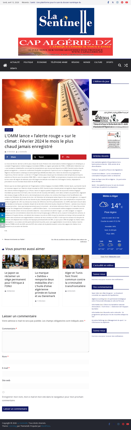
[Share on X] (45, 157)
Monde (86, 62)
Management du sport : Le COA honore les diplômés (109, 321)
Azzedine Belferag (98, 320)
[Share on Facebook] (18, 157)
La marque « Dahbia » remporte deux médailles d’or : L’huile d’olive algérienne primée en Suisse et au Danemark (45, 284)
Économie (42, 62)
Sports (109, 62)
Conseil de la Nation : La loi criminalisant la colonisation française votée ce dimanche (106, 175)
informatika (96, 305)
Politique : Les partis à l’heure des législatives (107, 170)
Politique (28, 62)
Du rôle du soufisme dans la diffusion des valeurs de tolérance (70, 241)
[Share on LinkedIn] (2, 215)
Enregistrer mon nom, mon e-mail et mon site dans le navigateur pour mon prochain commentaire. (42, 398)
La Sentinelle (22, 152)
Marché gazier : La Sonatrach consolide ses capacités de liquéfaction (107, 294)
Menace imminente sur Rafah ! (13, 239)
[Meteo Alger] (110, 241)
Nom (5, 356)
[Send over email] (2, 220)
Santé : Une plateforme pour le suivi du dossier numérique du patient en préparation (108, 186)
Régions (75, 62)
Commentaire (9, 328)
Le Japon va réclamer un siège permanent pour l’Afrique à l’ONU (15, 279)
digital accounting (98, 299)
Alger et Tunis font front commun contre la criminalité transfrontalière (75, 279)
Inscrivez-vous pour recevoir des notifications (107, 279)
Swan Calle (95, 293)
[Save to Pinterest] (73, 157)
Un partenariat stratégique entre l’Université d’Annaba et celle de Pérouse (109, 300)
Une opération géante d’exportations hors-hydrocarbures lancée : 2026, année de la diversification (106, 164)
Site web (6, 380)
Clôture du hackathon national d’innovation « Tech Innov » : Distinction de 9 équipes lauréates (110, 307)
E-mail (6, 368)
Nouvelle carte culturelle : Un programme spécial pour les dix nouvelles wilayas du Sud (110, 314)
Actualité (15, 62)
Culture (98, 62)
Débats (13, 68)
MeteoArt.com (114, 257)
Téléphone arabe (59, 62)
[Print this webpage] (2, 225)
